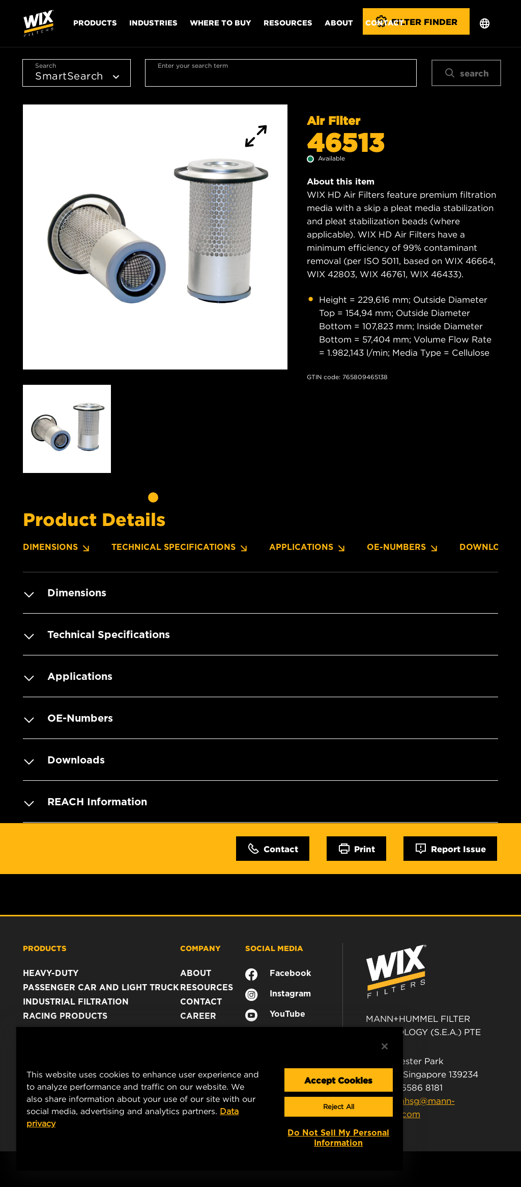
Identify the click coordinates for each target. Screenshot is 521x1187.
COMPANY (200, 948)
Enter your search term (193, 65)
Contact (384, 22)
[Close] (384, 1046)
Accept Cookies (338, 1080)
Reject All (338, 1106)
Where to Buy (220, 22)
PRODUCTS (45, 948)
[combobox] (281, 73)
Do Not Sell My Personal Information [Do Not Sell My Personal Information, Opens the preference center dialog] (338, 1138)
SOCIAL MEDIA (274, 948)
